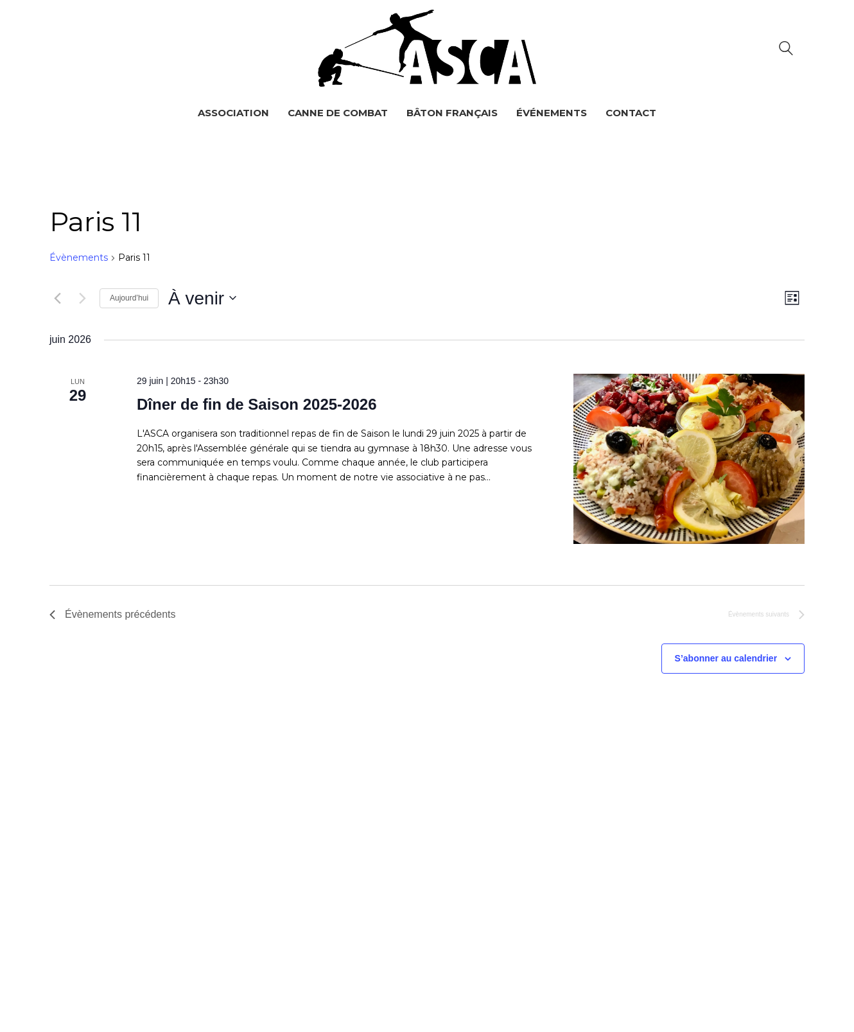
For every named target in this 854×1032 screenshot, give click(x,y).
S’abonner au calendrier (726, 658)
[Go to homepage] (427, 48)
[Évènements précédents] (57, 298)
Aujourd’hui (129, 297)
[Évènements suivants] (82, 298)
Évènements (78, 257)
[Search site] (786, 49)
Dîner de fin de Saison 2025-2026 (257, 404)
